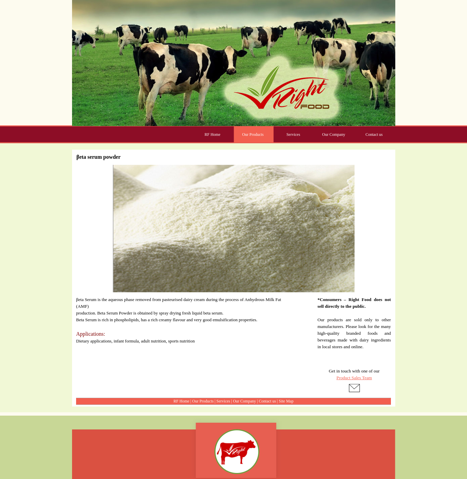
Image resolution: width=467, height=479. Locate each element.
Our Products (203, 401)
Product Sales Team (354, 377)
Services (223, 401)
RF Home (181, 401)
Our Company (244, 401)
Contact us (267, 401)
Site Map (286, 401)
